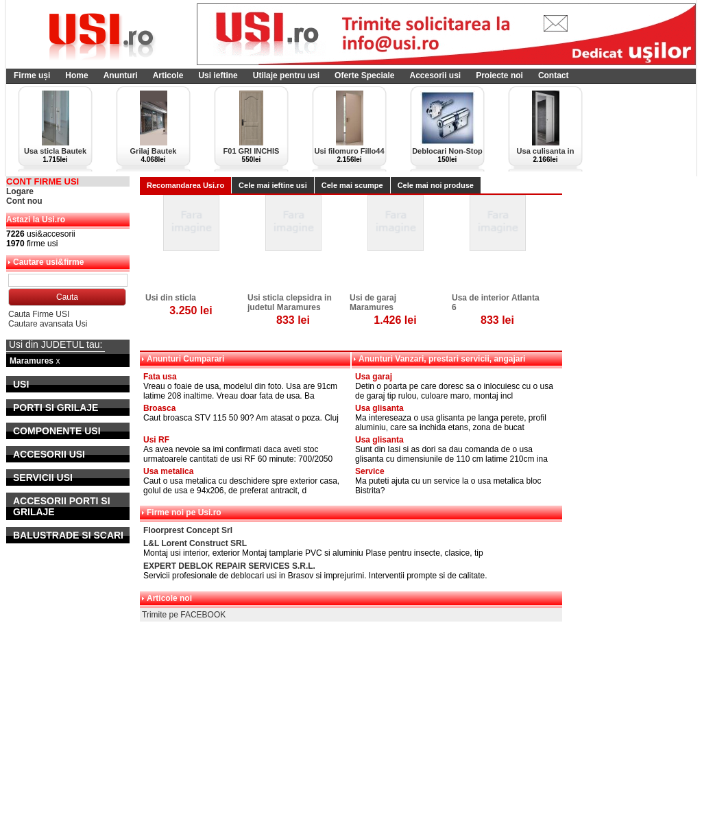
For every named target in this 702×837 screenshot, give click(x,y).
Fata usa (160, 376)
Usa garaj (373, 376)
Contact (553, 75)
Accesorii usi (435, 75)
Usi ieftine (217, 75)
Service (370, 471)
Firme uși (32, 75)
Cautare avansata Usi (47, 324)
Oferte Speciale (364, 75)
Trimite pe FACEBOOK (184, 615)
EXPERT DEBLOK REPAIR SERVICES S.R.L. (229, 566)
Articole (168, 75)
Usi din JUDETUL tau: (55, 344)
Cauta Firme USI (38, 314)
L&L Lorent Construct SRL (195, 543)
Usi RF (156, 440)
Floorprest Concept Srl (187, 530)
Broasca (159, 408)
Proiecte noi (499, 75)
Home (76, 75)
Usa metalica (168, 471)
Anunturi (121, 75)
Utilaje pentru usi (286, 75)
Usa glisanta (379, 408)
